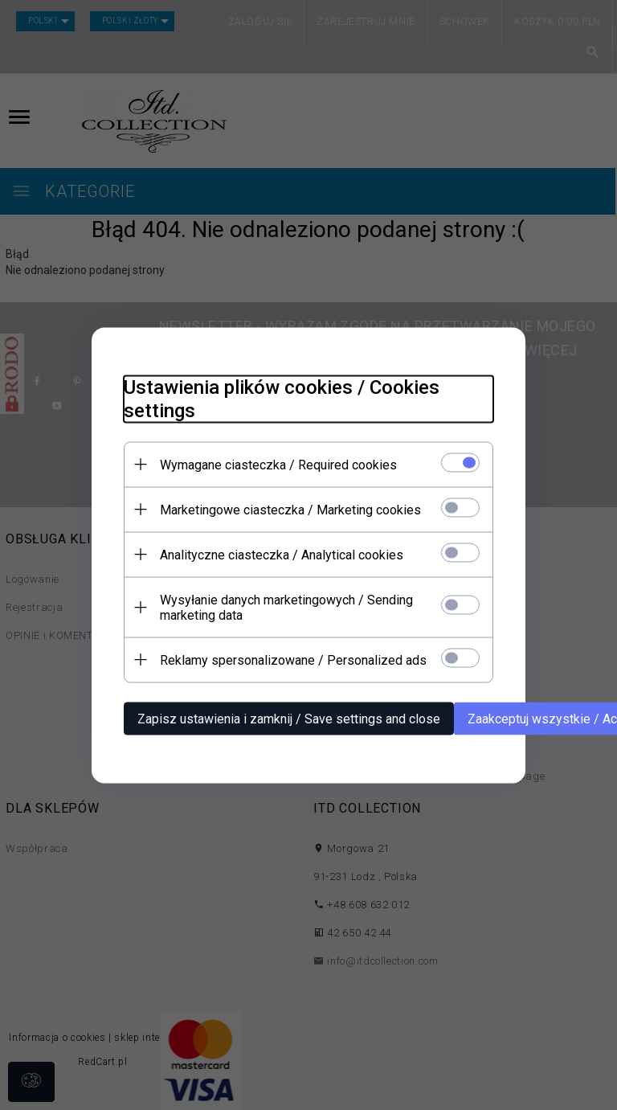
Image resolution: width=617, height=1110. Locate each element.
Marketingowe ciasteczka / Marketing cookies (290, 509)
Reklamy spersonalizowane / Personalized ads (293, 659)
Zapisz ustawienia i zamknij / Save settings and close (288, 718)
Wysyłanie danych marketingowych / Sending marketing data (286, 607)
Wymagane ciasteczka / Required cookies (278, 464)
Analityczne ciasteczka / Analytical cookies (281, 554)
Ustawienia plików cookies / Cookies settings (281, 398)
